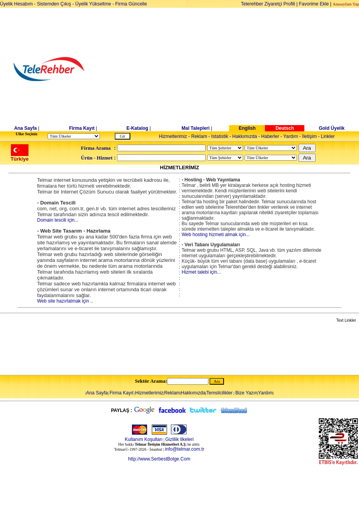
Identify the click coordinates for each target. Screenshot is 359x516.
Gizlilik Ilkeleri (179, 439)
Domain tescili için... (57, 220)
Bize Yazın (246, 393)
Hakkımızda (244, 136)
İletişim (309, 136)
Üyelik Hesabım (16, 4)
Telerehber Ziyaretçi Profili (268, 4)
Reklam (199, 136)
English (247, 128)
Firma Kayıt (81, 128)
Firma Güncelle (131, 4)
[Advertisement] (240, 69)
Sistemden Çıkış (54, 4)
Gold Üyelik (332, 128)
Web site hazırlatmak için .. (65, 301)
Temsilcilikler (219, 393)
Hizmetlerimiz (173, 136)
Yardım (290, 136)
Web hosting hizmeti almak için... (215, 234)
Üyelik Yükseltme (93, 4)
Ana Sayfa (25, 128)
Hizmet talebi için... (201, 272)
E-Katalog (137, 128)
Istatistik (219, 136)
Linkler (327, 136)
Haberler (270, 136)
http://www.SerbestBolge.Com (159, 459)
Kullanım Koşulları (144, 439)
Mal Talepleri (195, 128)
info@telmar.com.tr (184, 449)
